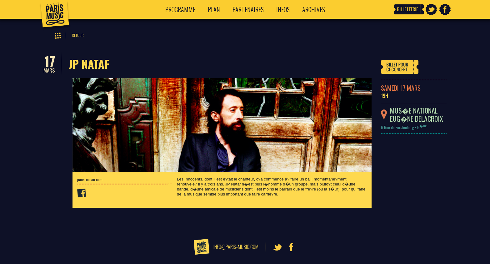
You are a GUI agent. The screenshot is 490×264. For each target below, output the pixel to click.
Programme (180, 9)
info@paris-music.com (235, 247)
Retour (78, 35)
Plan (214, 9)
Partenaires (248, 9)
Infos (283, 9)
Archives (313, 9)
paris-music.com (89, 179)
